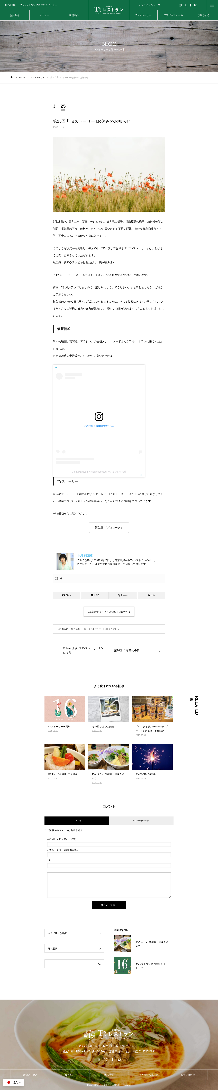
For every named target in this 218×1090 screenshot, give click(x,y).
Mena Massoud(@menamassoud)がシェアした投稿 (98, 471)
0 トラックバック (141, 820)
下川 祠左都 (74, 629)
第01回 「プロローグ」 (109, 527)
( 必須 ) (61, 839)
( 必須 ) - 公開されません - (63, 850)
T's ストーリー (59, 127)
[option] (44, 5)
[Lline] (94, 595)
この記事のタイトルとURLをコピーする (109, 611)
